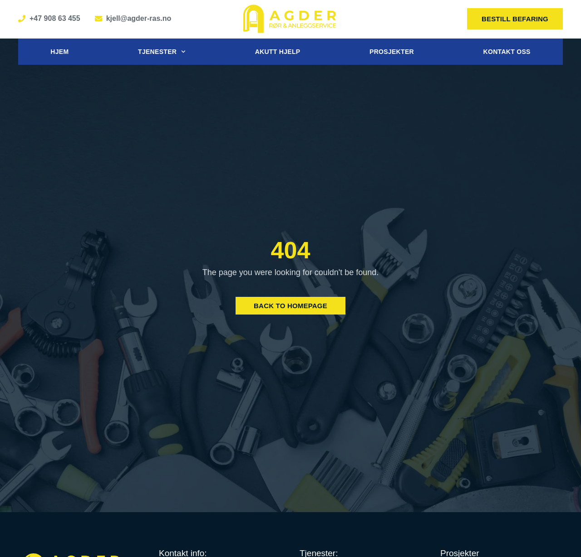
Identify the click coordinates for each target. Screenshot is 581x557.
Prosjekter (391, 51)
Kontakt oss (507, 51)
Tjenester (162, 51)
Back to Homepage (290, 306)
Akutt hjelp (277, 51)
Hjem (59, 51)
